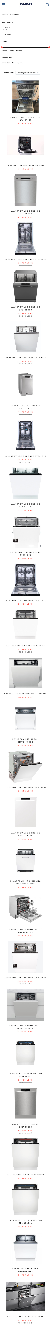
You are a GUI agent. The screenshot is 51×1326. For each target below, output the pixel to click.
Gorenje (6, 27)
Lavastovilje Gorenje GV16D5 (25, 646)
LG (5, 32)
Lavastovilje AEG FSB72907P (25, 1175)
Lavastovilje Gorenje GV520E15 (25, 259)
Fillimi (4, 14)
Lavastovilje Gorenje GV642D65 (25, 358)
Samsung (7, 34)
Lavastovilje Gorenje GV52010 (25, 165)
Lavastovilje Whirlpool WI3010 (25, 694)
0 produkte (10, 63)
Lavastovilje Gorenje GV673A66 (25, 787)
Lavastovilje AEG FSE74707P (25, 1317)
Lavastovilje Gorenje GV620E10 (25, 600)
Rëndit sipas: (9, 73)
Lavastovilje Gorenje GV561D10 (25, 456)
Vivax (5, 29)
